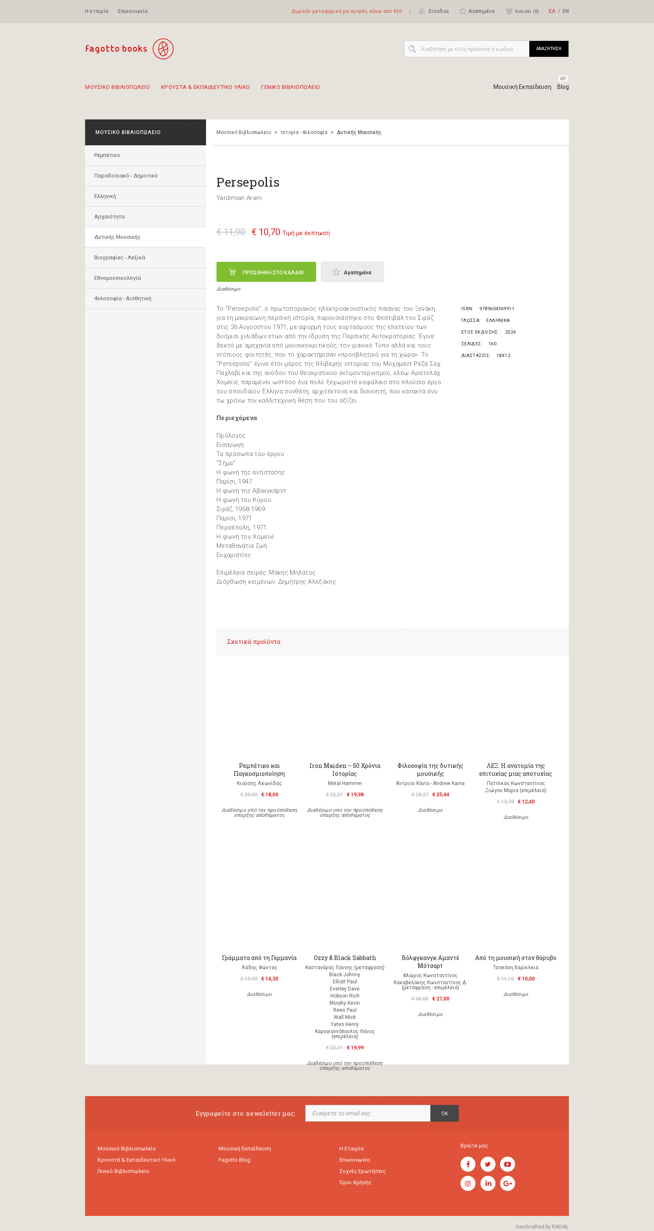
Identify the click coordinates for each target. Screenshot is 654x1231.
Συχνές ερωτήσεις (363, 1173)
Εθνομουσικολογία (119, 278)
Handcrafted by (542, 1227)
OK (444, 1114)
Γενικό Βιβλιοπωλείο (123, 1173)
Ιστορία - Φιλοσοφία (304, 132)
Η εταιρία (96, 11)
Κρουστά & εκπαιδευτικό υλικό (137, 1161)
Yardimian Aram (239, 198)
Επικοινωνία (133, 11)
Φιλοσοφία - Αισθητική (124, 298)
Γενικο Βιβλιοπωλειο (323, 90)
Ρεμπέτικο (108, 155)
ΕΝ (566, 11)
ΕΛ (552, 11)
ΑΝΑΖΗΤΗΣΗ (548, 48)
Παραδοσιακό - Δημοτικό (127, 175)
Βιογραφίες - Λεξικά (121, 257)
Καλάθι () (522, 11)
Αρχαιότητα (111, 216)
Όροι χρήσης (356, 1185)
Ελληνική (106, 196)
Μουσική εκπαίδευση (245, 1149)
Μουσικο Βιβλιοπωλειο (122, 90)
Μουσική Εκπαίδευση (519, 87)
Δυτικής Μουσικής (119, 237)
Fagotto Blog (234, 1161)
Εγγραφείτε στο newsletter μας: (246, 1113)
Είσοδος (433, 11)
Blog (563, 87)
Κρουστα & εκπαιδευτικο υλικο (224, 90)
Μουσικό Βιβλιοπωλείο (243, 132)
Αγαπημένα (477, 11)
